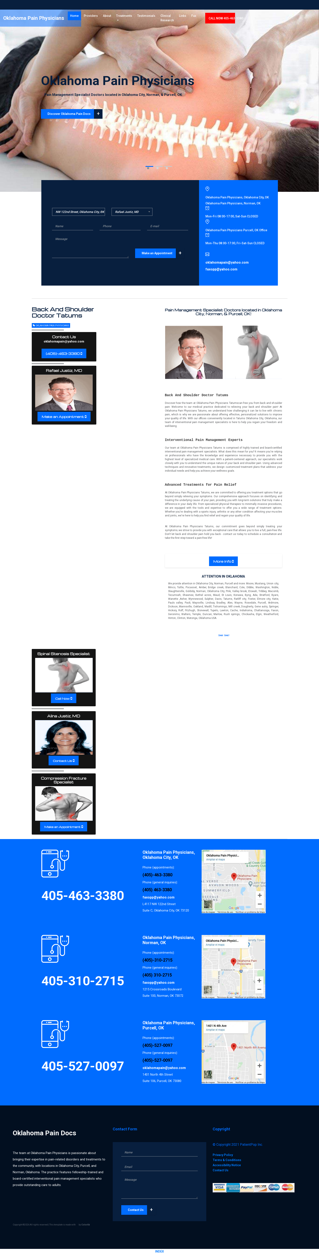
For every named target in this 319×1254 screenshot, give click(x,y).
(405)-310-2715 (157, 960)
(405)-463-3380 (63, 353)
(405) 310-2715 (157, 975)
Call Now (62, 698)
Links (225, 19)
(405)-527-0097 (157, 1045)
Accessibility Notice (227, 1165)
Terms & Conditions (227, 1160)
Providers (121, 19)
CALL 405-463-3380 (268, 21)
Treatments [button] (155, 19)
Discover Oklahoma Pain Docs (75, 114)
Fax (236, 19)
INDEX (159, 1251)
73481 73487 (223, 635)
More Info (222, 561)
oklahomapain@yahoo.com (64, 341)
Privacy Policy (223, 1155)
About (138, 19)
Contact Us (62, 761)
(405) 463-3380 (157, 889)
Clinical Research (199, 21)
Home (106, 19)
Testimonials (178, 19)
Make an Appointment (163, 253)
